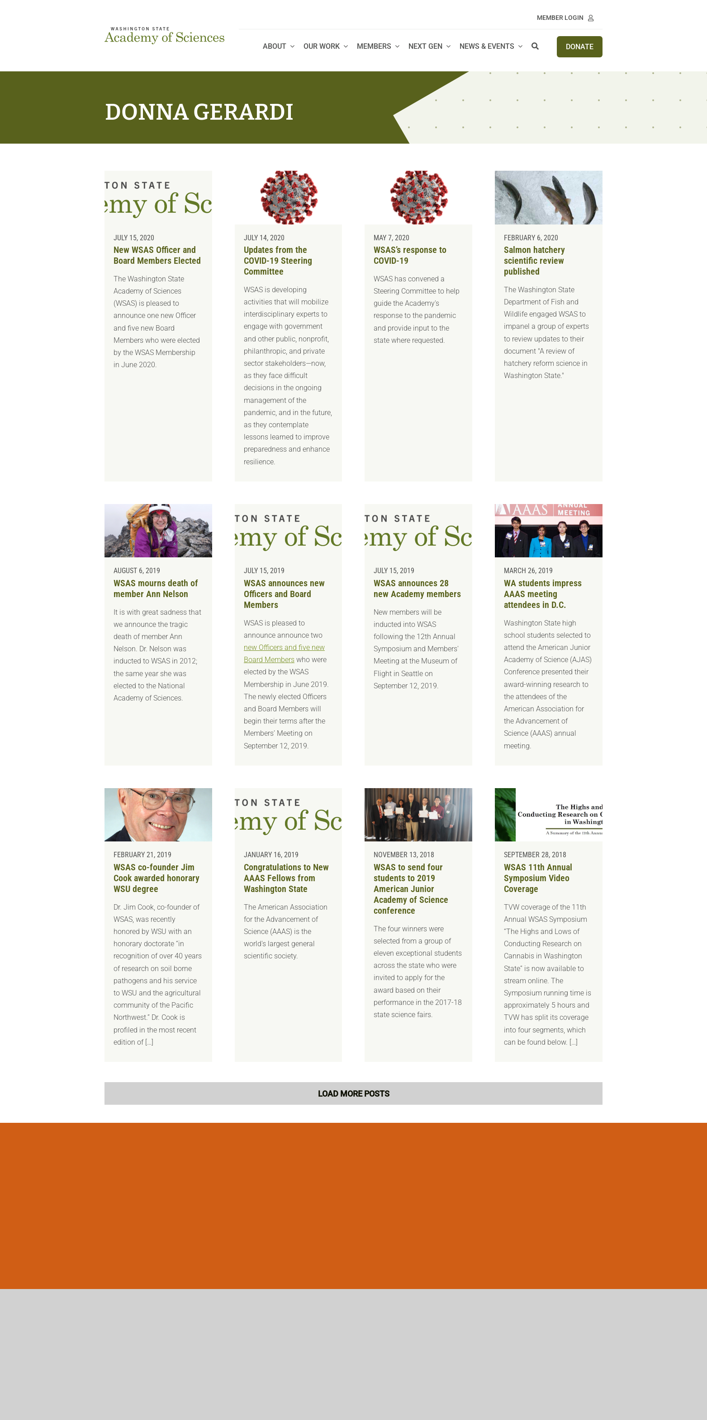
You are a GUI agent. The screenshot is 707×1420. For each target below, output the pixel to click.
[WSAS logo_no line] (164, 31)
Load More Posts (353, 1093)
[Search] (535, 47)
